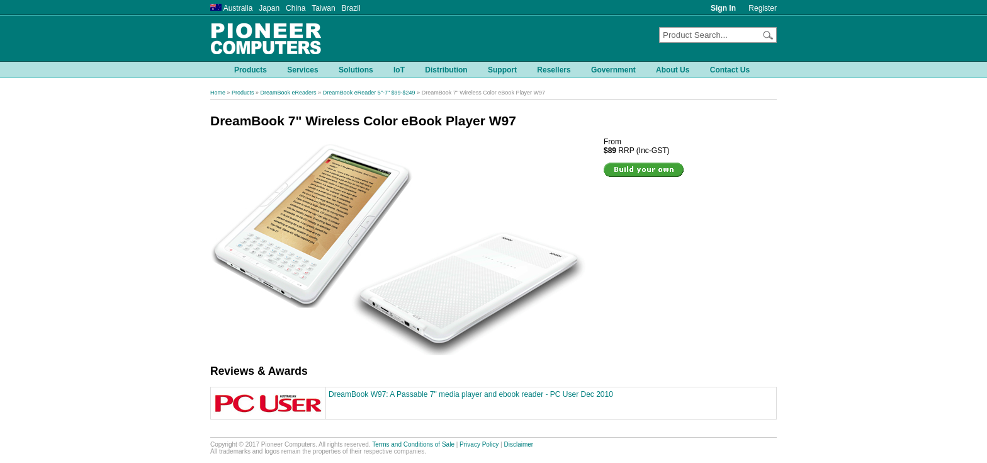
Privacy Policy (479, 444)
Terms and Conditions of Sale (413, 444)
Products (243, 92)
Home (217, 92)
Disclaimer (519, 444)
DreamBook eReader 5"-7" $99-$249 (369, 92)
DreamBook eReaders (289, 92)
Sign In (723, 8)
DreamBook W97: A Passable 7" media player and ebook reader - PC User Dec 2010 (471, 394)
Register (762, 8)
